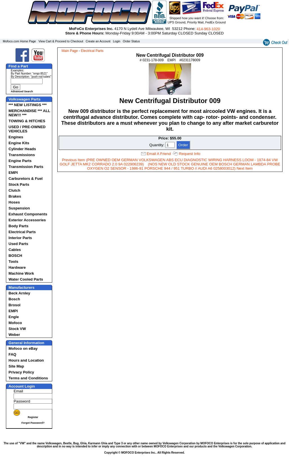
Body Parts (18, 226)
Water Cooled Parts (25, 279)
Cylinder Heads (22, 149)
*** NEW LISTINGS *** (27, 105)
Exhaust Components (27, 214)
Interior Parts (20, 238)
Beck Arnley (19, 293)
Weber (14, 335)
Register (33, 417)
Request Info (189, 154)
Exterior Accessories (27, 220)
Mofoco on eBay (23, 348)
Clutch (14, 190)
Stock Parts (18, 184)
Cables (14, 250)
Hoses (14, 202)
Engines (15, 137)
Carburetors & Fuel (25, 178)
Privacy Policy (21, 372)
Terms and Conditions (28, 378)
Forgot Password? (33, 422)
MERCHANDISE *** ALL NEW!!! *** (29, 113)
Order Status (131, 41)
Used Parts (18, 244)
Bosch (14, 299)
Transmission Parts (25, 167)
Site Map (16, 366)
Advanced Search (22, 91)
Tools (13, 261)
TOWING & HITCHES (26, 121)
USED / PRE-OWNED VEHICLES (26, 129)
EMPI (13, 172)
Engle (13, 317)
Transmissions (21, 155)
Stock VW (17, 329)
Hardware (17, 267)
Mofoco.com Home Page (19, 41)
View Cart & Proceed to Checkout (60, 41)
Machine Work (21, 273)
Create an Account (98, 41)
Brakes (14, 196)
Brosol (14, 305)
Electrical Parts (22, 232)
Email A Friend (158, 154)
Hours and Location (26, 360)
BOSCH (15, 255)
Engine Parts (19, 161)
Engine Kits (18, 143)
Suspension (19, 208)
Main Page (70, 51)
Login (116, 41)
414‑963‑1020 (208, 29)
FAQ (12, 354)
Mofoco (15, 323)
